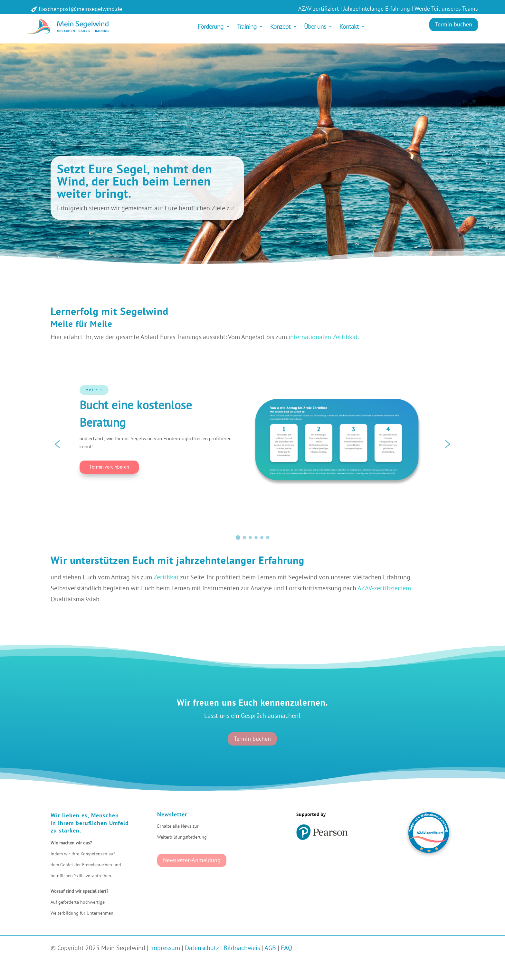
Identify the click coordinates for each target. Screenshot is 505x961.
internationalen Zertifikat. (324, 337)
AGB (270, 948)
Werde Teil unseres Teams (446, 8)
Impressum (165, 948)
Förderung (211, 26)
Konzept (280, 26)
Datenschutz (202, 948)
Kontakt (349, 26)
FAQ (286, 948)
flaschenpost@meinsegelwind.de (80, 9)
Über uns (315, 26)
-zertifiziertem (391, 588)
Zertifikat (166, 577)
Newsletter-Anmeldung (192, 860)
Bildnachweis (242, 948)
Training (247, 26)
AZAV (364, 588)
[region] (252, 444)
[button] (57, 444)
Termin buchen (453, 24)
